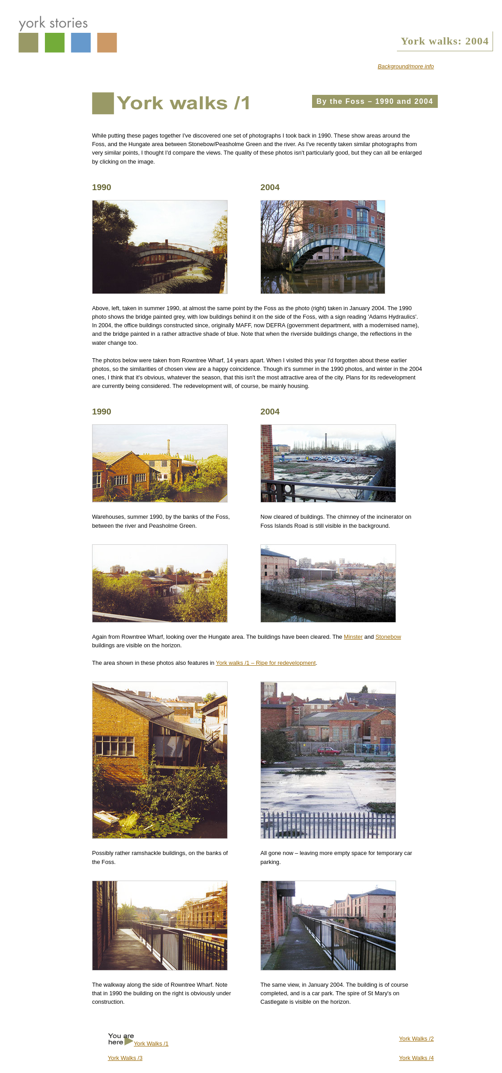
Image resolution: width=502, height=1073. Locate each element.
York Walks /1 (151, 1043)
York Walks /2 (416, 1038)
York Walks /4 (416, 1058)
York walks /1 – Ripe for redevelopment (266, 662)
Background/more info (406, 66)
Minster (353, 636)
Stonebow (388, 636)
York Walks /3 (125, 1058)
